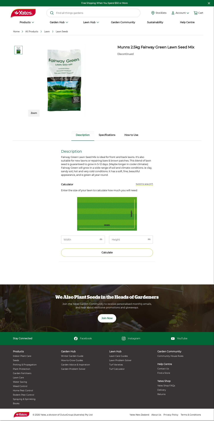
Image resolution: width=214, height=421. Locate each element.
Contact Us (163, 368)
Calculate (107, 252)
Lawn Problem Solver (120, 360)
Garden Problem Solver (73, 369)
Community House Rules (170, 356)
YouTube (179, 338)
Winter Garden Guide (72, 356)
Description (83, 135)
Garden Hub (59, 22)
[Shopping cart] (195, 13)
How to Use (131, 135)
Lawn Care (18, 377)
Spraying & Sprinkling (24, 399)
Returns (161, 394)
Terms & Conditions (191, 414)
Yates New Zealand (139, 414)
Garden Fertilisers (22, 373)
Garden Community (123, 22)
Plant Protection (21, 369)
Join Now (107, 318)
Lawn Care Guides (118, 356)
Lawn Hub (91, 22)
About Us (156, 414)
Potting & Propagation (25, 364)
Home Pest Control (23, 390)
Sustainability (155, 22)
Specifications (107, 135)
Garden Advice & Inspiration (75, 364)
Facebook (83, 338)
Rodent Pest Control (23, 395)
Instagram (131, 338)
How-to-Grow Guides (72, 360)
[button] (64, 81)
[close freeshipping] (209, 3)
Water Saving (20, 382)
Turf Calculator (117, 369)
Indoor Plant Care (22, 356)
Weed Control (20, 386)
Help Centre (187, 22)
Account (182, 12)
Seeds (16, 360)
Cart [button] (200, 12)
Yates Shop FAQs (166, 385)
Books (16, 403)
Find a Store (163, 373)
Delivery (161, 390)
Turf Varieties (116, 364)
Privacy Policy (170, 414)
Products (27, 22)
